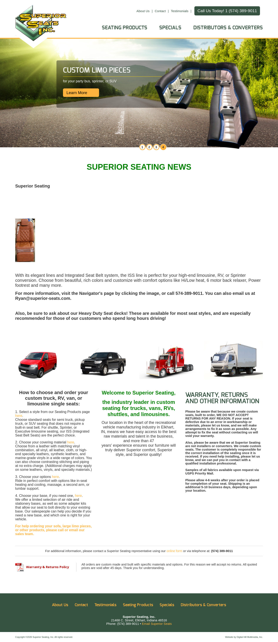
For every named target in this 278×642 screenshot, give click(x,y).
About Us (142, 11)
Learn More (76, 92)
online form (174, 551)
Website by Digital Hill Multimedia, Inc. (244, 637)
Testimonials (180, 11)
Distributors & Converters (228, 27)
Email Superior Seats (157, 623)
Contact (160, 11)
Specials (170, 27)
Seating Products (124, 27)
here (18, 416)
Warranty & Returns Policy (42, 567)
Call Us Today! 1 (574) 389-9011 (227, 10)
